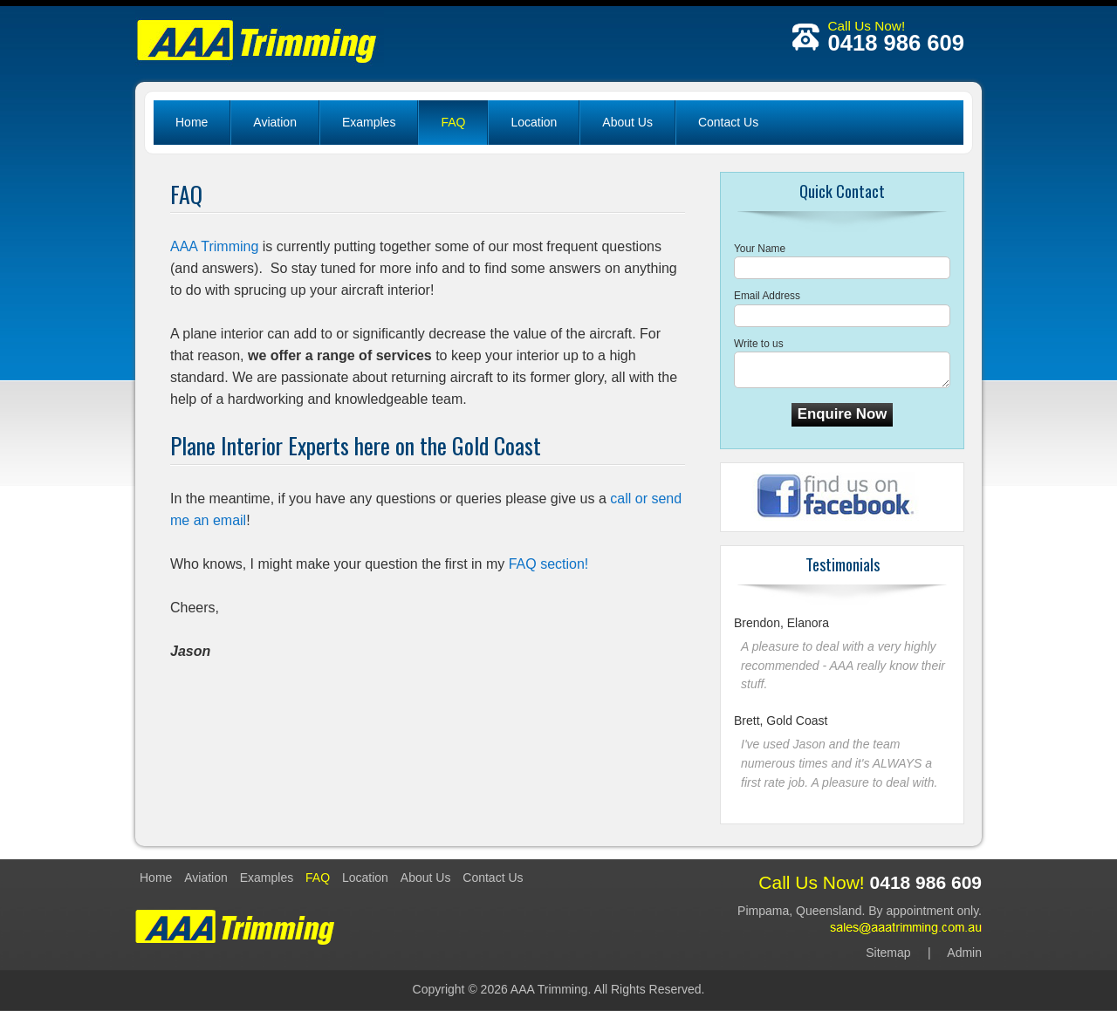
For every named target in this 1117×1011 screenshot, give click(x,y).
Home (191, 122)
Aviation (275, 122)
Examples (368, 122)
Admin (964, 953)
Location (534, 122)
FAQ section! (549, 564)
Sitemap (888, 953)
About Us (627, 122)
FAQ (453, 122)
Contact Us (728, 122)
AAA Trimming (214, 246)
